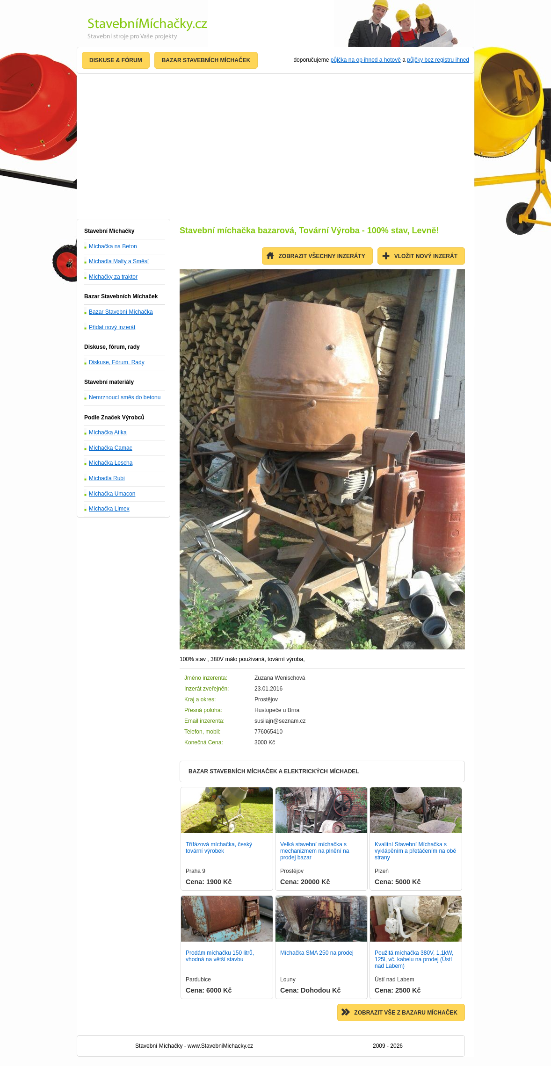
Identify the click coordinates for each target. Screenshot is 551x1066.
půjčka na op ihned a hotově (366, 60)
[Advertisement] (275, 146)
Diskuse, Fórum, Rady (117, 362)
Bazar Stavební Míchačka (121, 312)
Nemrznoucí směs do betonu (124, 397)
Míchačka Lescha (110, 463)
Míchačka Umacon (112, 493)
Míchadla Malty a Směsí (119, 261)
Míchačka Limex (109, 508)
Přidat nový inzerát (112, 327)
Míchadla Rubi (107, 478)
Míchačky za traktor (113, 277)
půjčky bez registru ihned (438, 60)
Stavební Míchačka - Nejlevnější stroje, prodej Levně (142, 26)
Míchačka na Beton (113, 246)
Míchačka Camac (110, 448)
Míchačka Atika (108, 432)
